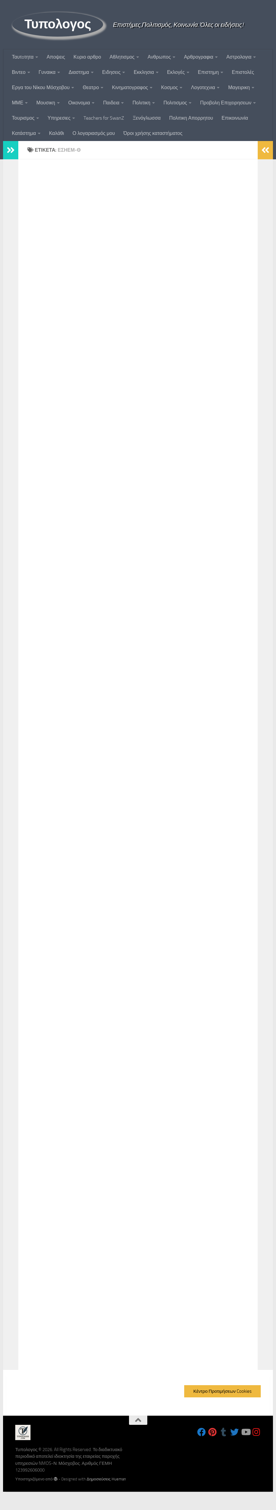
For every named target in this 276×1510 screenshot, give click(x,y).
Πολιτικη (141, 103)
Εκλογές (176, 72)
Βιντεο (19, 72)
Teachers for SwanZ (104, 118)
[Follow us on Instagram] (256, 1432)
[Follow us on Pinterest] (212, 1432)
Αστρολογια (238, 57)
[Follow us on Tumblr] (223, 1432)
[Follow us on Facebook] (201, 1432)
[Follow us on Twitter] (234, 1432)
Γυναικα (47, 72)
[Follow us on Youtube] (245, 1432)
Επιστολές (243, 72)
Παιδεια (111, 103)
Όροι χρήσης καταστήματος (153, 133)
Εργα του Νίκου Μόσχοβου (41, 87)
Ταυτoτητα (23, 57)
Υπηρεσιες (59, 118)
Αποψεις (56, 57)
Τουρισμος (23, 118)
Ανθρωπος (159, 57)
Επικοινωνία (235, 118)
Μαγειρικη (239, 87)
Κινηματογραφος (130, 87)
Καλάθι (56, 133)
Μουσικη (45, 103)
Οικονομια (79, 103)
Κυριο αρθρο (87, 57)
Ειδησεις (111, 72)
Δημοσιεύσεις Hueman (106, 1479)
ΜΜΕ (17, 103)
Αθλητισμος (121, 57)
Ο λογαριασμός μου (94, 133)
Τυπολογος (57, 24)
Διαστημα (79, 72)
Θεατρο (91, 87)
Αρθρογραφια (198, 57)
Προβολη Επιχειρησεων (225, 103)
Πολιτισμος (175, 103)
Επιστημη (208, 72)
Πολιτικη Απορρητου (191, 118)
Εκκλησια (144, 72)
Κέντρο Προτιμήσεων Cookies (222, 1391)
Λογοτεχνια (203, 87)
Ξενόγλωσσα (147, 118)
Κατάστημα (24, 133)
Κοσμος (169, 87)
